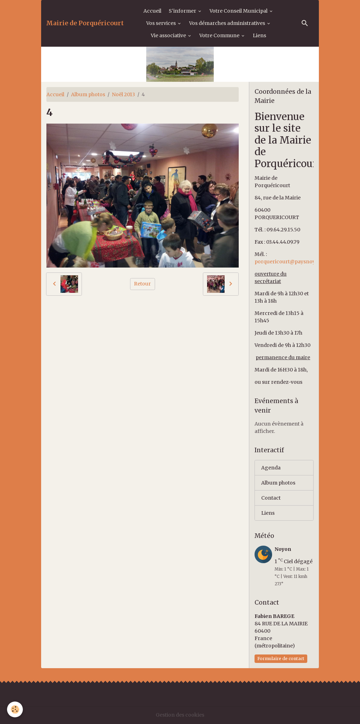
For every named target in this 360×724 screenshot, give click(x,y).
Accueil (152, 11)
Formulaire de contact (280, 658)
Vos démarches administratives (227, 23)
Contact (271, 498)
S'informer (183, 11)
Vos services (161, 23)
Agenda (271, 468)
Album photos (88, 94)
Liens (259, 35)
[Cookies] (15, 709)
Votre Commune (219, 35)
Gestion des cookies (180, 715)
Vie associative (169, 35)
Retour (142, 284)
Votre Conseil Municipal (239, 11)
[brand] (85, 23)
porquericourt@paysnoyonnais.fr (296, 261)
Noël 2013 (123, 94)
